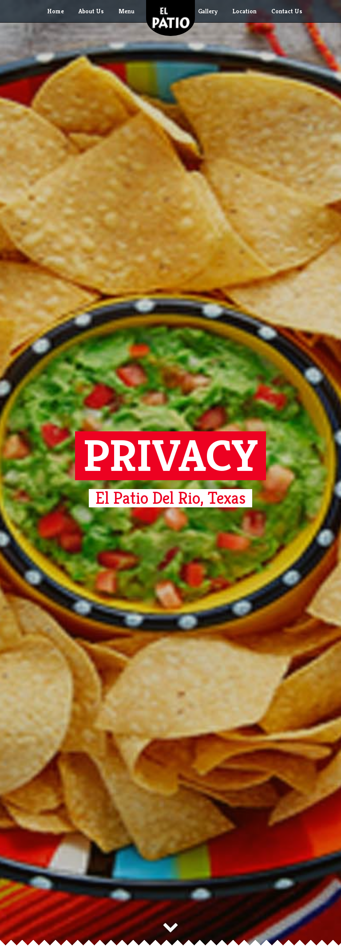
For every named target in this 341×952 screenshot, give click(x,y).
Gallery (208, 11)
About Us (91, 11)
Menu (127, 11)
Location (244, 11)
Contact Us (286, 11)
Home (55, 11)
